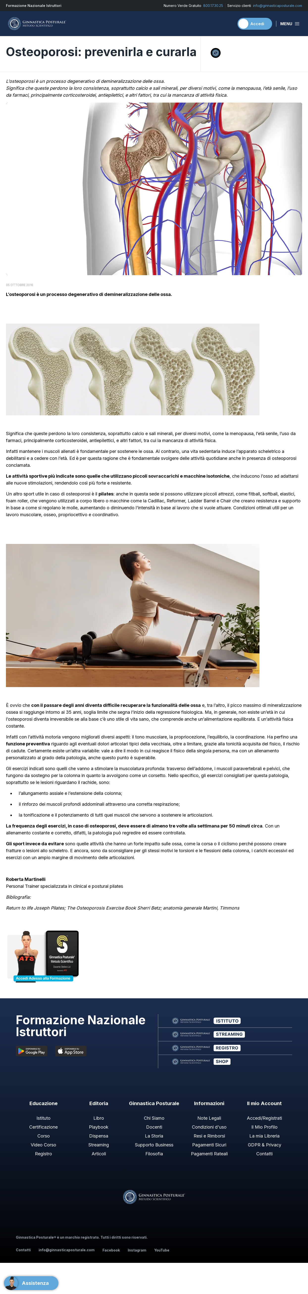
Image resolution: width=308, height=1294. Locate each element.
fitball (254, 493)
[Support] (31, 1283)
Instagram (137, 1250)
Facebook (111, 1250)
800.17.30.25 (213, 5)
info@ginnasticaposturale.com (277, 5)
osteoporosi (22, 294)
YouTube (161, 1250)
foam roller (16, 500)
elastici (287, 493)
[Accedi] (254, 24)
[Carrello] (228, 24)
